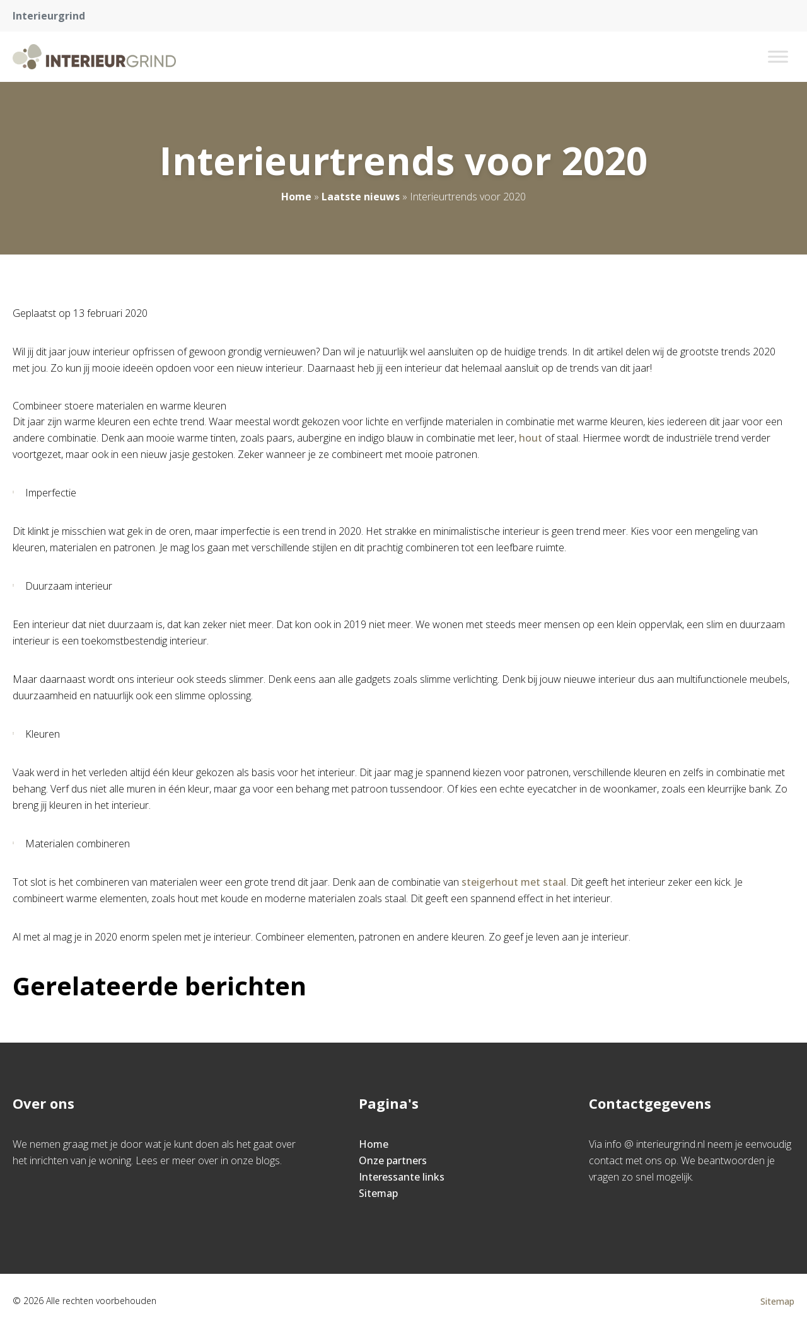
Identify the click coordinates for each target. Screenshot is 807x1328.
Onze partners (393, 1160)
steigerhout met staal (514, 882)
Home (296, 196)
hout (530, 438)
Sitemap (378, 1193)
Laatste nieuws (361, 196)
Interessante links (401, 1177)
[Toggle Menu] (778, 56)
